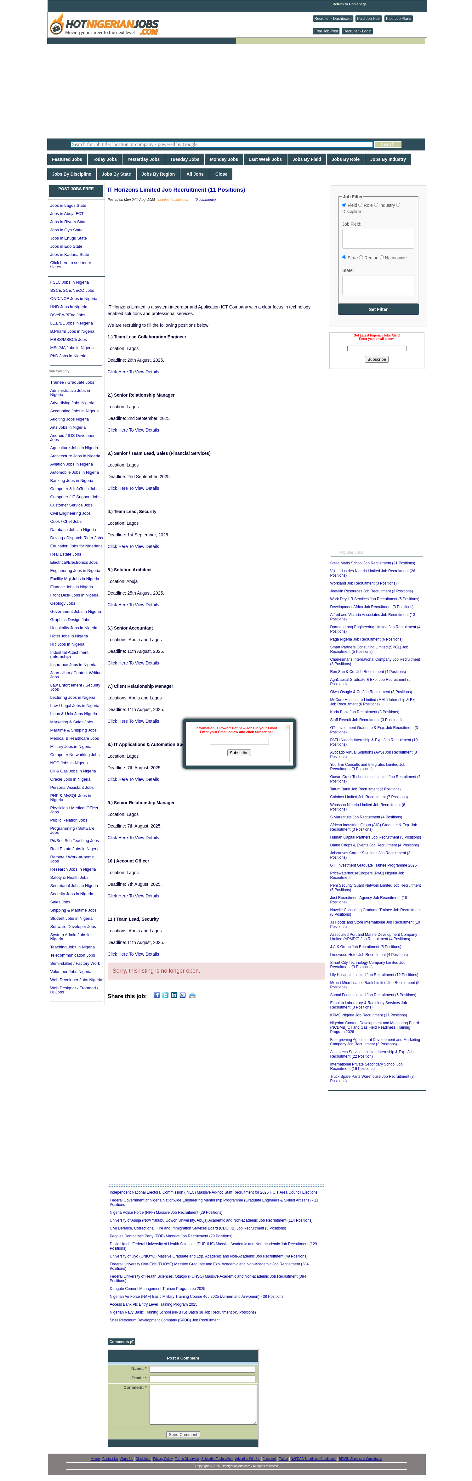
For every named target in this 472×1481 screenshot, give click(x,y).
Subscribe (239, 752)
